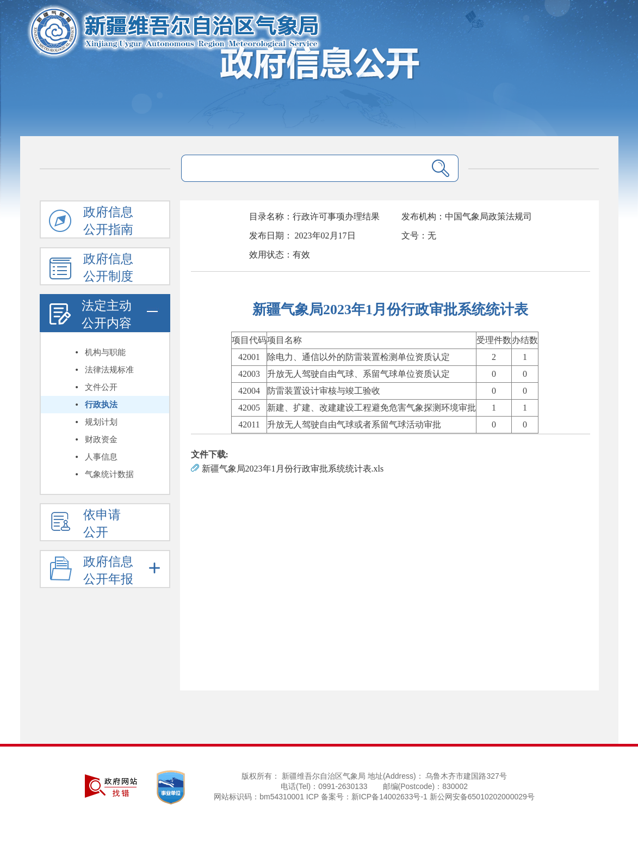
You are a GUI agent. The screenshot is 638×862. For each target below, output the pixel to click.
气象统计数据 (109, 474)
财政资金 (101, 439)
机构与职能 (105, 352)
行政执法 (101, 404)
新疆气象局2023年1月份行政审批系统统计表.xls (293, 468)
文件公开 (101, 387)
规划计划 (101, 422)
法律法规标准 (109, 369)
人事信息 (101, 457)
